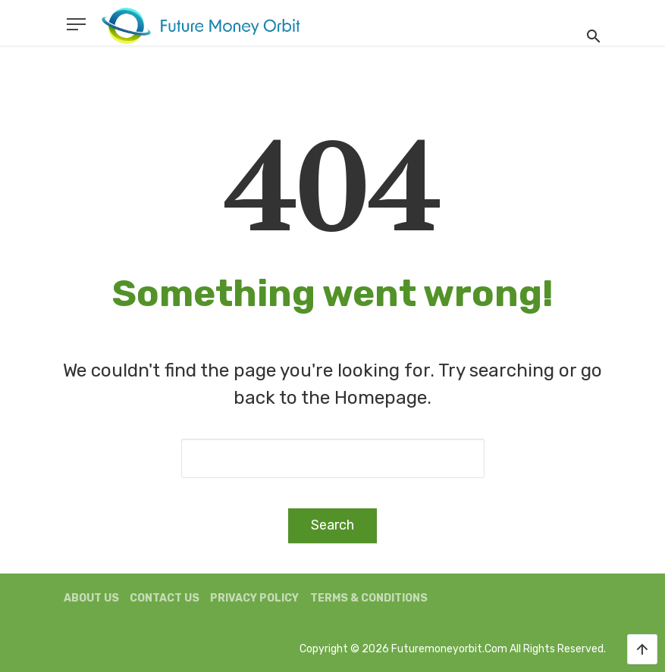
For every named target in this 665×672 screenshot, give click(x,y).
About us (91, 598)
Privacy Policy (254, 598)
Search (332, 525)
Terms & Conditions (369, 598)
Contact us (164, 598)
